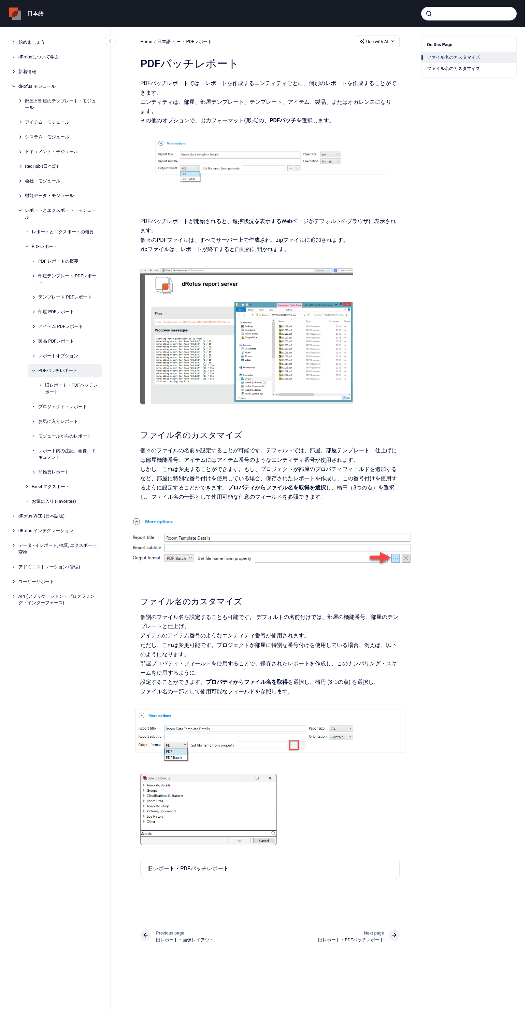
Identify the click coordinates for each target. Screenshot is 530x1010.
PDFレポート (45, 246)
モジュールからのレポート (64, 436)
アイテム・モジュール (47, 122)
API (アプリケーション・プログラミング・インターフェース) (56, 600)
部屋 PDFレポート (56, 311)
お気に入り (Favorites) (54, 501)
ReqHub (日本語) (41, 166)
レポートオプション (58, 355)
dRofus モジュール (37, 86)
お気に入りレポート (58, 421)
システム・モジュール (47, 136)
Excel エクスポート (51, 486)
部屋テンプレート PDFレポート (67, 279)
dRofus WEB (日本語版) (41, 515)
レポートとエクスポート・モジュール (60, 214)
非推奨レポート (53, 471)
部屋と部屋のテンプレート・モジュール (60, 104)
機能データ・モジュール (49, 195)
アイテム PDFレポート (60, 326)
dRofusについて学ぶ (38, 56)
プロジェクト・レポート (62, 406)
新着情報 (27, 71)
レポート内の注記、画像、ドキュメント (67, 454)
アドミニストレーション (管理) (49, 566)
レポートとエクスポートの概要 (63, 231)
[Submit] (429, 13)
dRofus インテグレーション (45, 530)
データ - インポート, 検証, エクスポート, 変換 (58, 549)
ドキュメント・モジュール (51, 151)
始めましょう (31, 42)
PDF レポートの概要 (58, 261)
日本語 (35, 13)
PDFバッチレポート (57, 370)
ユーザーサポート (36, 581)
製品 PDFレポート (56, 341)
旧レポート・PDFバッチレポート (71, 389)
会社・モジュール (42, 180)
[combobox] (468, 13)
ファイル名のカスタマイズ (453, 57)
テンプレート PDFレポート (65, 297)
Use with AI (377, 41)
